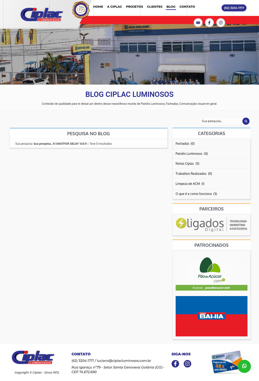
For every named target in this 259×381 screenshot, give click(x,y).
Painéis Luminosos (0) (192, 154)
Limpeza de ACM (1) (190, 184)
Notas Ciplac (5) (188, 163)
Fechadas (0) (185, 143)
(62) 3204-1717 (234, 8)
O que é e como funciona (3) (196, 194)
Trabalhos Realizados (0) (194, 174)
